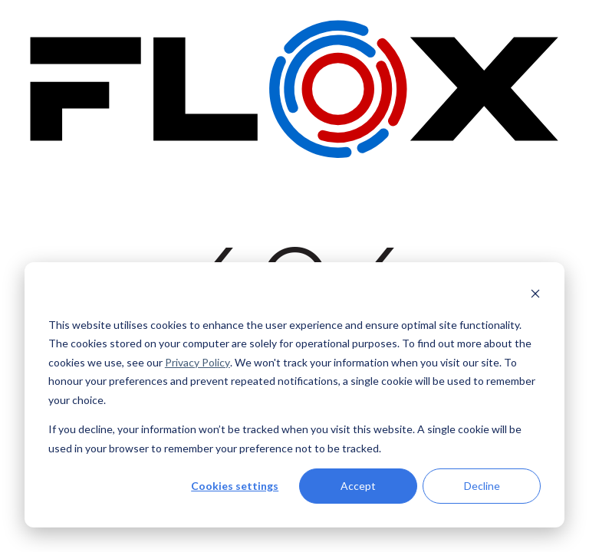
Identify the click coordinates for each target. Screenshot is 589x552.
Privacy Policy (197, 362)
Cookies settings (234, 485)
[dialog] (294, 394)
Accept (358, 485)
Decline (482, 485)
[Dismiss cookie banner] (535, 295)
